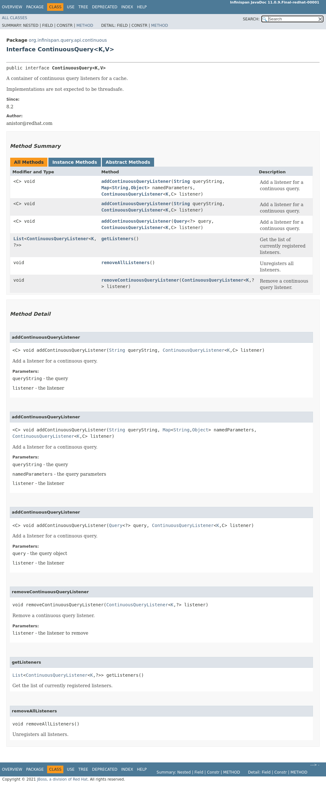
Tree (83, 7)
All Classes (14, 18)
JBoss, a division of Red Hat (62, 779)
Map (105, 187)
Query (180, 221)
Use (70, 7)
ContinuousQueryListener (132, 194)
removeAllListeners (125, 262)
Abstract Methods (128, 162)
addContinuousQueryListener (136, 181)
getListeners (117, 238)
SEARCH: (251, 19)
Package (35, 7)
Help (142, 7)
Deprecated (104, 7)
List (18, 238)
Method (84, 25)
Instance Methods (74, 162)
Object (139, 187)
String (182, 181)
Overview (12, 7)
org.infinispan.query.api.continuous (68, 40)
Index (127, 7)
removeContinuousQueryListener (140, 280)
